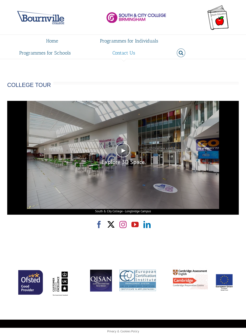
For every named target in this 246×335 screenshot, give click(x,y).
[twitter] (111, 224)
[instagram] (123, 224)
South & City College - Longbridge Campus (123, 211)
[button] (181, 53)
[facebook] (99, 224)
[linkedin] (147, 224)
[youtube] (135, 224)
